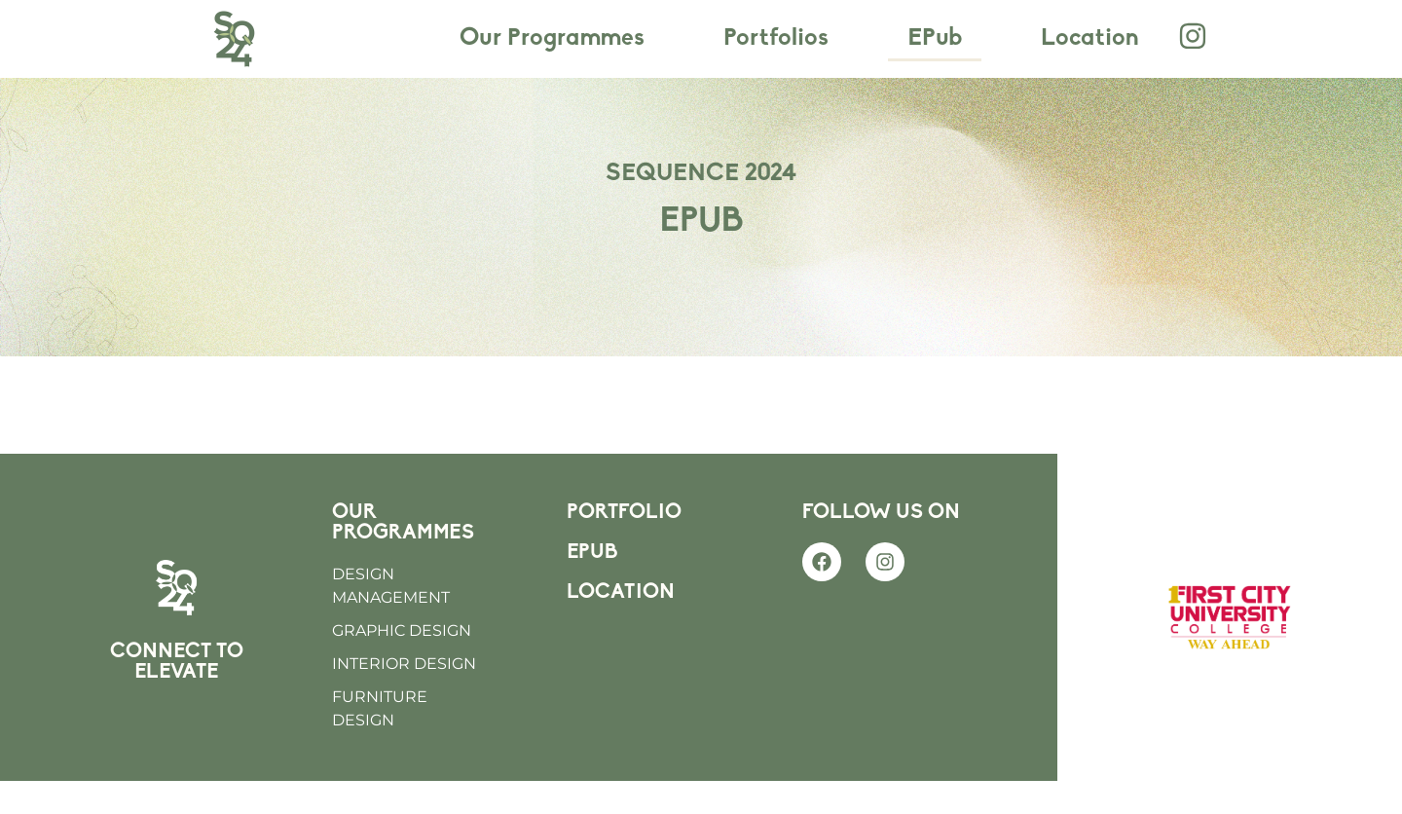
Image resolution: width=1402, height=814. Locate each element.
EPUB (592, 585)
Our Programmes (552, 38)
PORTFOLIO (624, 546)
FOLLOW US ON (881, 546)
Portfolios (776, 38)
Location (1090, 38)
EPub (934, 38)
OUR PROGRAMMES (403, 556)
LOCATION (621, 625)
